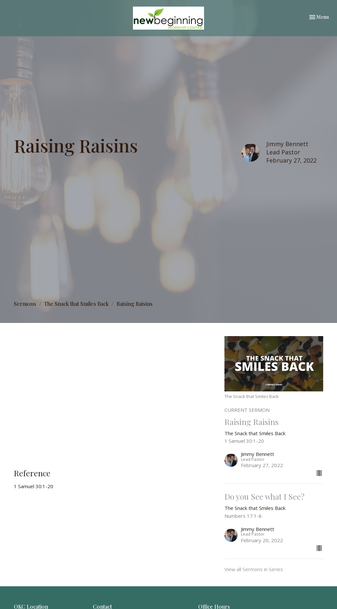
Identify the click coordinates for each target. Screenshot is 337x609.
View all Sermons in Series (253, 569)
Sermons (25, 303)
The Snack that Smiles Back (76, 303)
